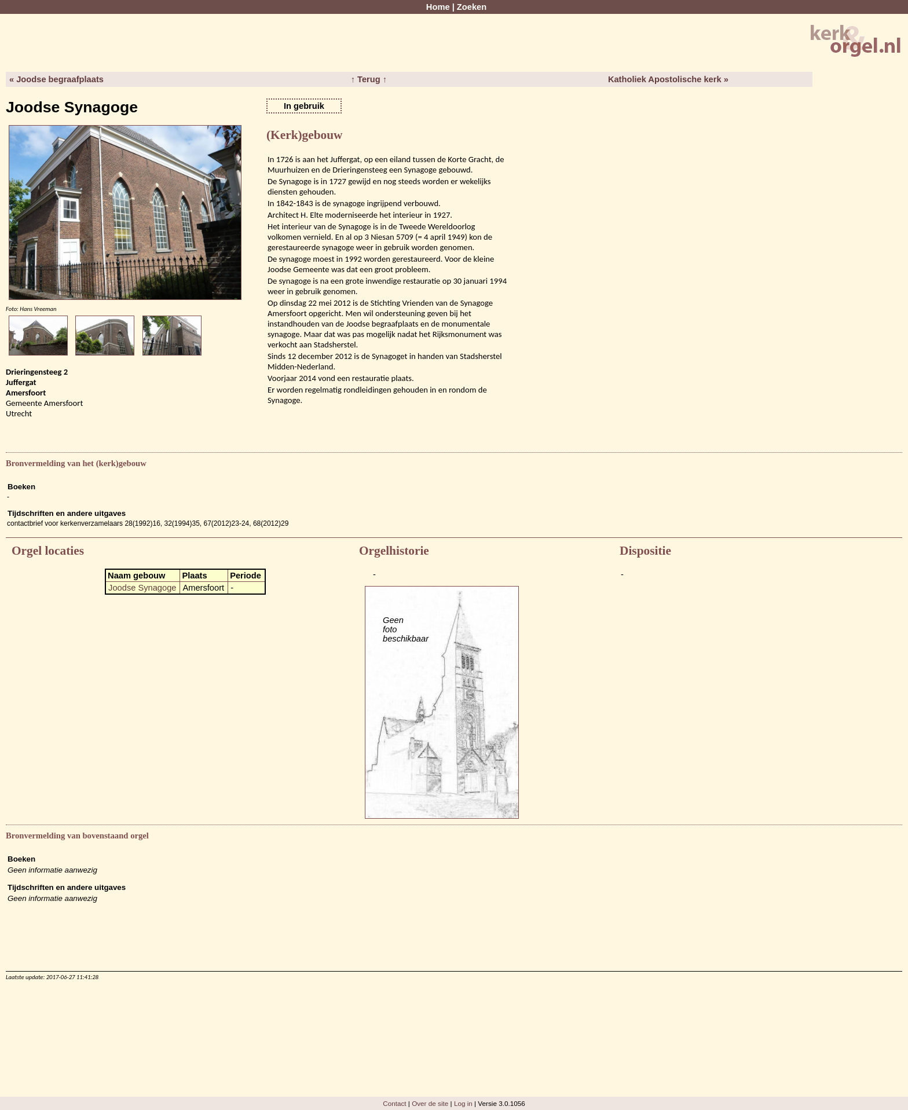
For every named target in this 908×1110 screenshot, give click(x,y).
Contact (394, 1103)
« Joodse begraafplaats (56, 79)
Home (438, 7)
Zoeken (471, 7)
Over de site (430, 1103)
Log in (463, 1103)
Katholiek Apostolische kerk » (668, 79)
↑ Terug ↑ (369, 79)
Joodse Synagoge (142, 587)
